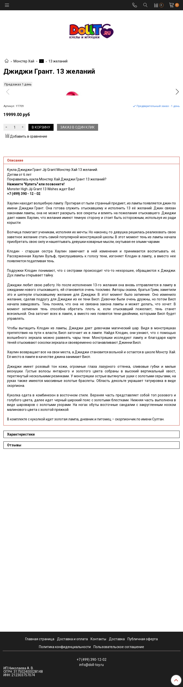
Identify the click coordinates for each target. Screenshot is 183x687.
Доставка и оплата (72, 639)
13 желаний (58, 61)
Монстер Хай (23, 61)
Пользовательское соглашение (118, 647)
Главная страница (39, 639)
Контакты (98, 639)
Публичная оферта (142, 639)
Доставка (117, 639)
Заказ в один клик (77, 298)
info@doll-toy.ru (91, 665)
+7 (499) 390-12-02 (91, 660)
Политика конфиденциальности (65, 647)
